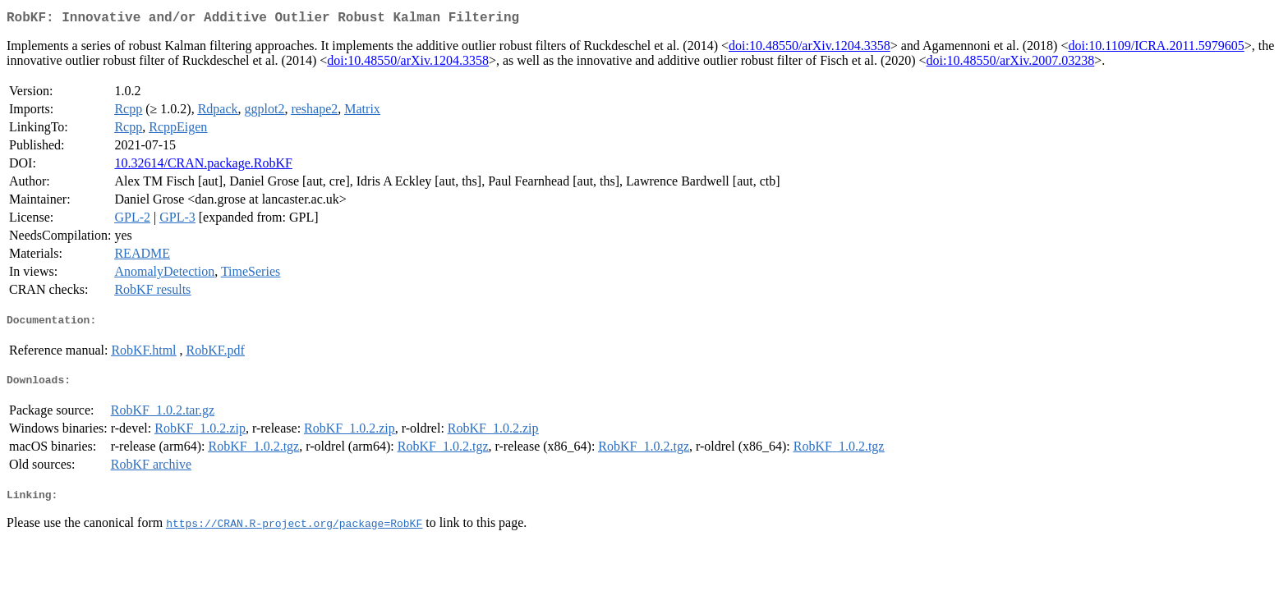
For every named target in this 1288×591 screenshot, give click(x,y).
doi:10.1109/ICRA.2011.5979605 (1156, 49)
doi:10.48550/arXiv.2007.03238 (1011, 64)
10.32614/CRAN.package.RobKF (203, 166)
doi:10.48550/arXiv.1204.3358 (809, 49)
